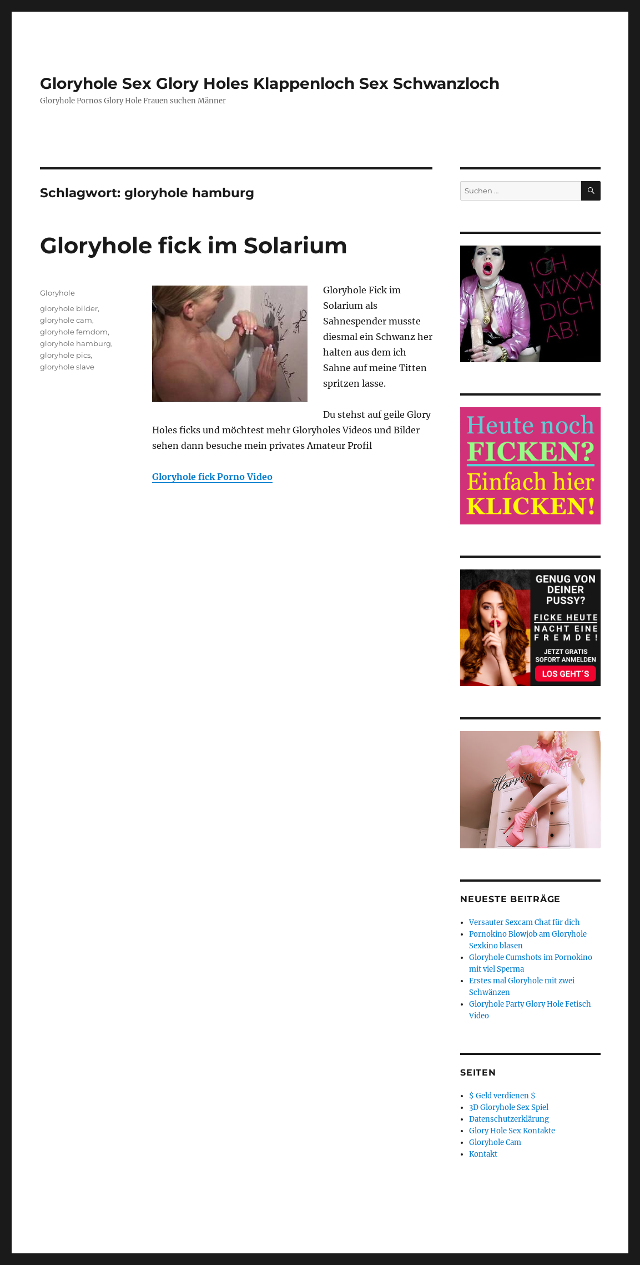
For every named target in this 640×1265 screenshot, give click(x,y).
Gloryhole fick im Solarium (193, 245)
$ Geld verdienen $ (502, 1096)
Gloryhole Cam (495, 1142)
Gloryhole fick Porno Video (212, 476)
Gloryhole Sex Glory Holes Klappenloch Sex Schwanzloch (270, 83)
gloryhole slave (67, 366)
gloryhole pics (65, 355)
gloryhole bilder (69, 308)
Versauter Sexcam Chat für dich (524, 922)
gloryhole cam (66, 320)
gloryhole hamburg (75, 343)
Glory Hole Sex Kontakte (512, 1131)
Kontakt (483, 1154)
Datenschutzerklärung (509, 1119)
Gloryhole (57, 292)
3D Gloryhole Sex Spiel (508, 1107)
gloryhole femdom (74, 331)
